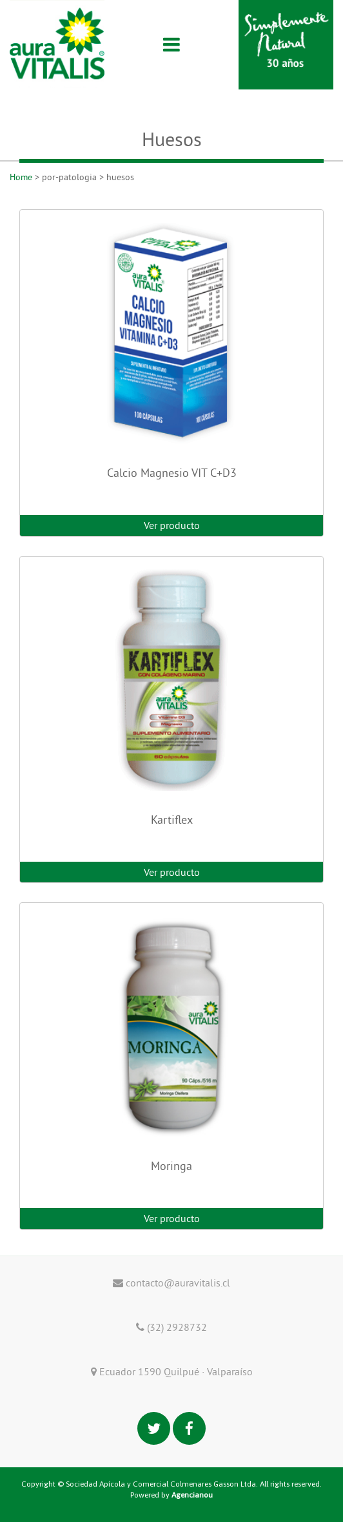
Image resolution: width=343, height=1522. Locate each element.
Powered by (171, 1494)
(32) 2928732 (171, 1327)
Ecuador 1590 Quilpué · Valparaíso (172, 1371)
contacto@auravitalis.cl (171, 1282)
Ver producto (172, 525)
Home (21, 177)
